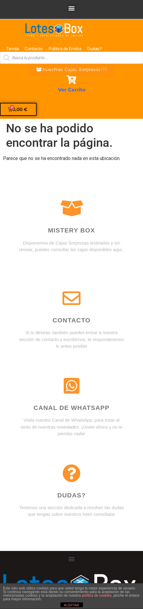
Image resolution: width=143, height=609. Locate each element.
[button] (72, 8)
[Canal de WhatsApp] (71, 386)
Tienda (12, 48)
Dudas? (94, 48)
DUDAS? (71, 495)
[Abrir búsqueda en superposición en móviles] (71, 58)
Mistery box (71, 230)
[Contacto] (71, 298)
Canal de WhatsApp (72, 407)
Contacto (34, 48)
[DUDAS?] (71, 473)
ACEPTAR (71, 605)
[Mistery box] (71, 208)
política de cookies (96, 595)
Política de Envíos (65, 48)
